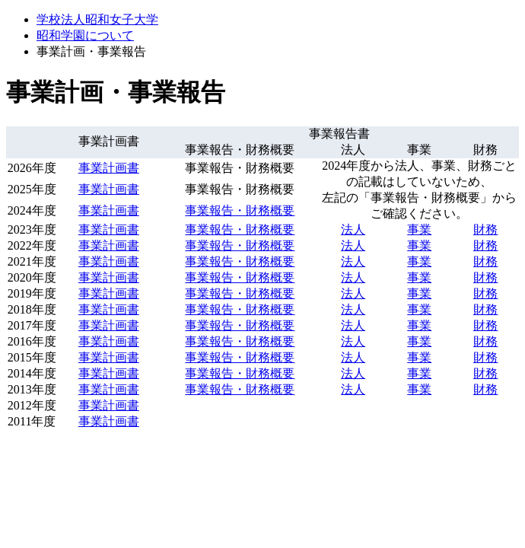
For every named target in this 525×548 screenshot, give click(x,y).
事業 (419, 229)
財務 (485, 229)
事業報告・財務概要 (239, 210)
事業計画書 (108, 167)
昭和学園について (85, 35)
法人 (353, 229)
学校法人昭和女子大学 (97, 19)
